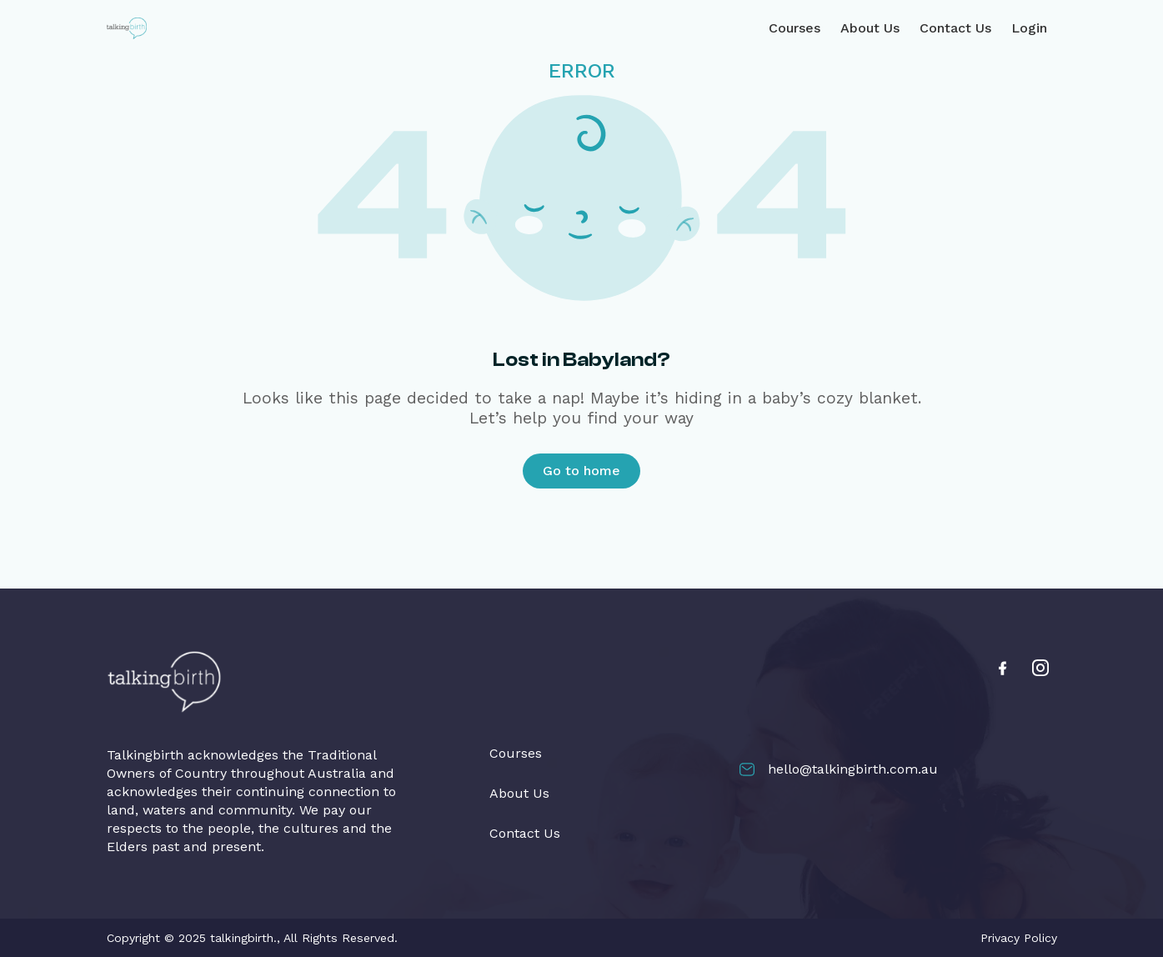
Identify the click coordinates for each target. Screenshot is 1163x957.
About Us (870, 28)
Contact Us (955, 28)
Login (1029, 28)
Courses (794, 28)
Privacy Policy (1018, 937)
